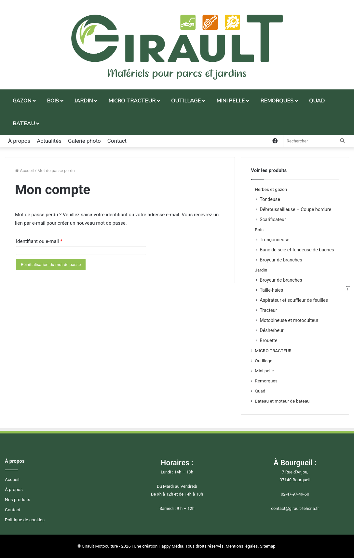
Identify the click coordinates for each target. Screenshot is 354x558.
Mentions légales (242, 546)
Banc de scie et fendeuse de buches (297, 249)
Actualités (49, 141)
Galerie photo (84, 141)
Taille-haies (271, 290)
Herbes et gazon (271, 189)
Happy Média (170, 546)
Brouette (268, 340)
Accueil (24, 170)
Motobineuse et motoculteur (289, 320)
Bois (259, 229)
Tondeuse (270, 199)
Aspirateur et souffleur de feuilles (294, 300)
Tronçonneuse (274, 239)
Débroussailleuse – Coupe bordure (295, 209)
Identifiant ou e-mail (39, 241)
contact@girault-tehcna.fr (295, 508)
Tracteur (268, 310)
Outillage (263, 360)
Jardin (261, 269)
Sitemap (268, 546)
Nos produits (17, 499)
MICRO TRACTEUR (273, 350)
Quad (260, 390)
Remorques (266, 380)
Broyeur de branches (281, 259)
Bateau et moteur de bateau (282, 401)
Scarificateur (273, 219)
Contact (117, 141)
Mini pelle (264, 370)
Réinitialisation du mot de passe (51, 264)
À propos (19, 141)
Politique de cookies (25, 519)
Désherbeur (271, 330)
